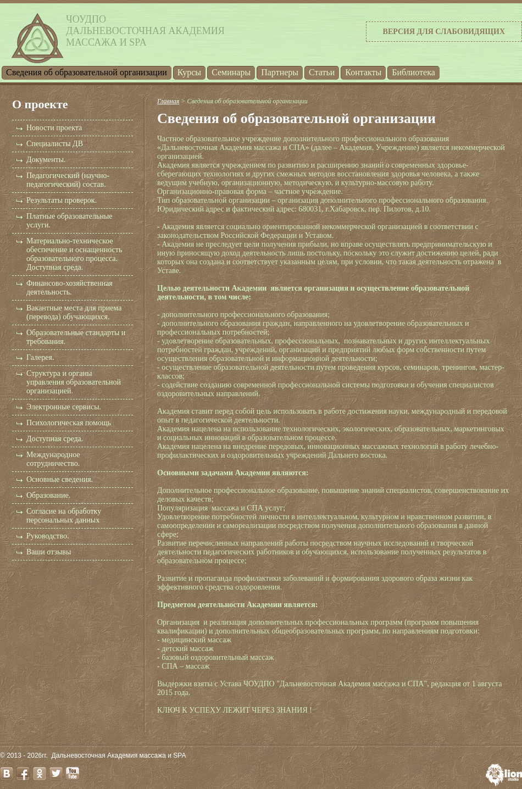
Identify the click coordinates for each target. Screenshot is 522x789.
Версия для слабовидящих (444, 31)
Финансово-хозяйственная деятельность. (69, 287)
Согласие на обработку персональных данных (63, 515)
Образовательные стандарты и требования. (75, 337)
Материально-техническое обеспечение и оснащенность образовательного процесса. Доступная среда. (74, 254)
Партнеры (279, 72)
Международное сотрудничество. (53, 459)
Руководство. (47, 536)
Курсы (189, 72)
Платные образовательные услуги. (69, 220)
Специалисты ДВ (54, 144)
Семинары (231, 72)
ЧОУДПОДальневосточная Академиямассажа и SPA (145, 31)
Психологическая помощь (68, 423)
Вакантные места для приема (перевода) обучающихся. (73, 312)
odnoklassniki (39, 773)
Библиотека (413, 72)
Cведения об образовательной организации (86, 72)
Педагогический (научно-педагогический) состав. (67, 179)
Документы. (46, 159)
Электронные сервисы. (63, 407)
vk (6, 773)
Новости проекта (54, 128)
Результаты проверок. (61, 200)
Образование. (48, 495)
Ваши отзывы (48, 552)
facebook (23, 773)
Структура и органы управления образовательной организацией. (73, 382)
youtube (72, 773)
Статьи (322, 72)
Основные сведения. (59, 479)
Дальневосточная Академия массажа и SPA (119, 755)
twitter (56, 773)
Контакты (363, 72)
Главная (168, 101)
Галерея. (40, 357)
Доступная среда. (54, 439)
